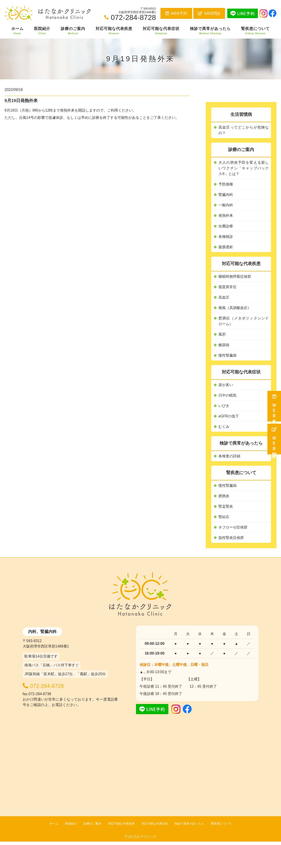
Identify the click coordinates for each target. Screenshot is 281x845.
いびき (223, 408)
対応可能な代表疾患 (114, 31)
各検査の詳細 (229, 459)
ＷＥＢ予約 (274, 406)
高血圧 (223, 299)
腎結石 (223, 520)
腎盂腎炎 (225, 509)
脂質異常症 (227, 288)
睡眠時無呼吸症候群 (234, 278)
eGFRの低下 (228, 419)
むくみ (223, 429)
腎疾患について (255, 31)
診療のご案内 (73, 31)
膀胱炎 (223, 499)
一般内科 (225, 206)
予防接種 (225, 185)
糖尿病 (223, 347)
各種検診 (225, 237)
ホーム (17, 31)
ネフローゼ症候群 (232, 531)
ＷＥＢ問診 (274, 439)
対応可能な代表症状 (161, 31)
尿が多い (225, 387)
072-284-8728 (54, 688)
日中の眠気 (227, 397)
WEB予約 (176, 13)
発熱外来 (225, 216)
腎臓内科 (225, 195)
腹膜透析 (225, 248)
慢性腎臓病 (227, 488)
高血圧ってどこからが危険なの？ (243, 130)
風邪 (222, 336)
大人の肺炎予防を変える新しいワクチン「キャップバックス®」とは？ (243, 168)
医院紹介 (42, 31)
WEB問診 (209, 13)
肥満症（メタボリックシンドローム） (243, 323)
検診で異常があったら (210, 31)
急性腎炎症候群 (231, 541)
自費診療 (225, 227)
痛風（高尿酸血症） (234, 309)
